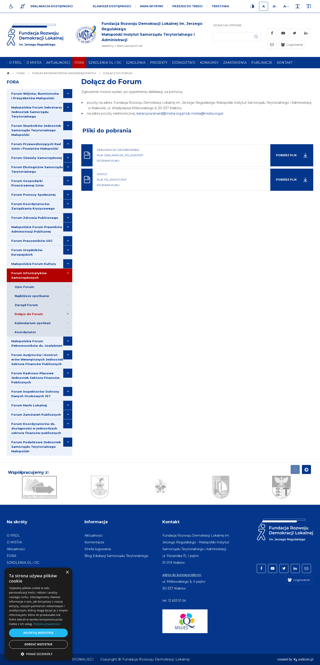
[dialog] (38, 614)
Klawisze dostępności (112, 6)
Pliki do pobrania (106, 130)
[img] (144, 35)
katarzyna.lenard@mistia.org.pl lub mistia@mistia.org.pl (180, 113)
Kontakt (171, 521)
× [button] (67, 572)
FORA (13, 82)
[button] (38, 654)
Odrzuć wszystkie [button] (38, 644)
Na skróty (17, 521)
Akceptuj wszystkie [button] (38, 633)
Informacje (96, 521)
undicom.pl (303, 659)
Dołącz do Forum (111, 82)
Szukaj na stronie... (228, 25)
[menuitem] (15, 62)
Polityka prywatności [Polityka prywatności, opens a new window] (47, 624)
